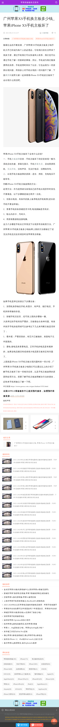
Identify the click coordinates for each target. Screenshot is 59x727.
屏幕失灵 (38, 164)
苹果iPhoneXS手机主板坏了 (45, 39)
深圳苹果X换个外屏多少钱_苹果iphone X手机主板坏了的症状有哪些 (25, 421)
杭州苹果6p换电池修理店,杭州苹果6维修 (20, 624)
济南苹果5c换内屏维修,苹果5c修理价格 (20, 597)
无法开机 (11, 169)
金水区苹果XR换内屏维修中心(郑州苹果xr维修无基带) (26, 589)
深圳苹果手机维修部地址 (14, 616)
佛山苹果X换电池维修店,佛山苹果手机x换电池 (23, 635)
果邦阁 (8, 75)
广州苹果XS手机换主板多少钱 (22, 39)
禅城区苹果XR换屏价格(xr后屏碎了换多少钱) (22, 612)
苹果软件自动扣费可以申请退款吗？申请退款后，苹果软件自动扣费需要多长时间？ (30, 609)
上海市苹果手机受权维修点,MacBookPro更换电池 (24, 601)
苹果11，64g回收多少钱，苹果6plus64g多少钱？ (24, 628)
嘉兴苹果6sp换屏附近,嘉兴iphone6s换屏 (20, 643)
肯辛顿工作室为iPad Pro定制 (15, 631)
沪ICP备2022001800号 (10, 714)
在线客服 (38, 725)
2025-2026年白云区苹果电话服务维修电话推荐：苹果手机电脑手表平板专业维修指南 (30, 605)
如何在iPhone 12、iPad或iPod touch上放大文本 (23, 639)
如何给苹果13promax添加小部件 (17, 620)
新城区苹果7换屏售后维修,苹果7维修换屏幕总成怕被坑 (26, 593)
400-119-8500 (17, 396)
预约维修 (23, 725)
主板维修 (45, 33)
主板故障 (16, 159)
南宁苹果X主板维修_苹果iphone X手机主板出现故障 (55, 421)
